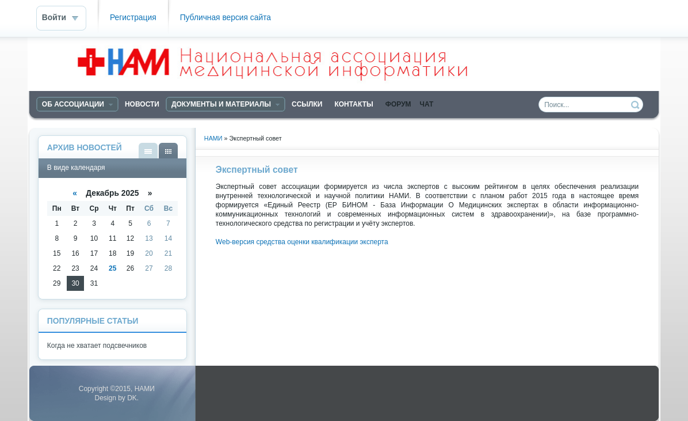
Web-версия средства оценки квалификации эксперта (302, 242)
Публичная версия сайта (225, 17)
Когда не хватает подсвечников (97, 346)
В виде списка (148, 150)
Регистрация (133, 17)
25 (112, 268)
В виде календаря (168, 150)
